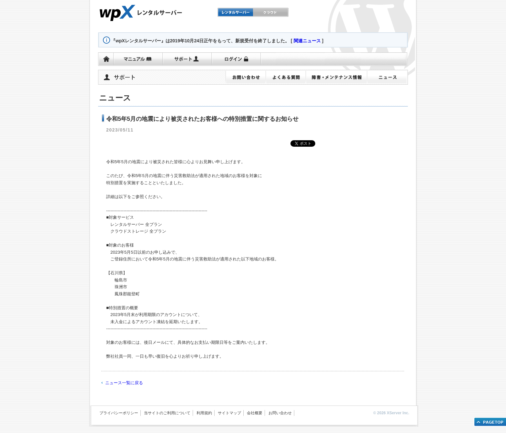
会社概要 (254, 413)
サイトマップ (229, 413)
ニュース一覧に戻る (124, 382)
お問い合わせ (280, 413)
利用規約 (204, 413)
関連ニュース (307, 40)
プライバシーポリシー (118, 413)
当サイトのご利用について (167, 413)
